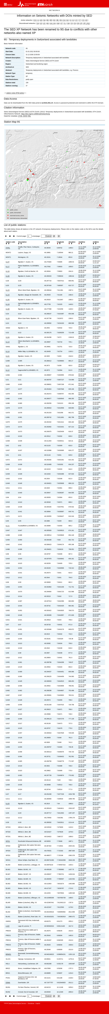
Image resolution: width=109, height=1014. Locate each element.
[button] (8, 4)
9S (61, 20)
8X (54, 20)
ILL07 (7, 262)
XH (54, 23)
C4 (64, 20)
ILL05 (7, 299)
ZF (81, 23)
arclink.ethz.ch (47, 103)
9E (57, 20)
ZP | (84, 23)
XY (76, 20)
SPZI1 (8, 841)
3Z (41, 23)
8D (48, 20)
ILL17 (7, 266)
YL (65, 23)
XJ (73, 20)
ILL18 (7, 304)
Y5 (72, 23)
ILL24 (7, 318)
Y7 (80, 20)
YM (68, 23)
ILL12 (7, 370)
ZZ (86, 20)
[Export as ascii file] (59, 236)
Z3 (75, 23)
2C (44, 23)
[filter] (8, 244)
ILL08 (7, 309)
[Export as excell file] (54, 236)
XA (51, 23)
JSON (25, 116)
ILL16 (7, 271)
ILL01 (7, 356)
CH (35, 20)
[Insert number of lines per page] (43, 236)
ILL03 (7, 803)
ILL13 (7, 342)
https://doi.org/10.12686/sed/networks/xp (35, 114)
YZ (83, 20)
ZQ (87, 23)
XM (58, 23)
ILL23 (7, 290)
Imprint (38, 1003)
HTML (20, 116)
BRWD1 (8, 954)
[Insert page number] (29, 236)
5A (44, 20)
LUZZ (7, 926)
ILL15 (7, 295)
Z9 (78, 23)
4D (41, 20)
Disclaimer (31, 1003)
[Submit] (48, 236)
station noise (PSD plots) (15, 93)
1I (38, 20)
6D (48, 23)
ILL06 (7, 276)
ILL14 (7, 351)
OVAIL (8, 248)
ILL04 (7, 337)
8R (51, 20)
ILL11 (7, 526)
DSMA (8, 982)
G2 (67, 20)
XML (29, 116)
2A (38, 23)
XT (62, 23)
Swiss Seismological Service (17, 1003)
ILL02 (7, 365)
